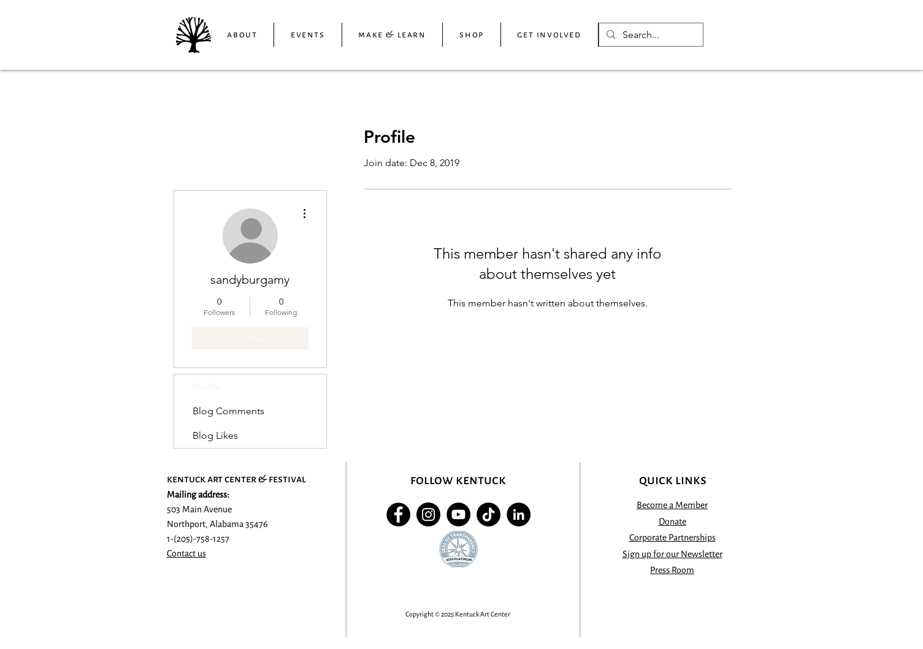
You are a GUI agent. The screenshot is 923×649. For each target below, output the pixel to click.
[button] (243, 35)
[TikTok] (488, 514)
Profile (207, 386)
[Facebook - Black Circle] (398, 514)
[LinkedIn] (518, 514)
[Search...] (649, 35)
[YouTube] (458, 514)
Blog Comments (228, 411)
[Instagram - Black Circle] (428, 514)
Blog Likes (215, 435)
